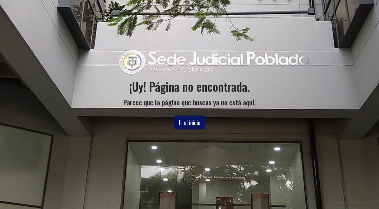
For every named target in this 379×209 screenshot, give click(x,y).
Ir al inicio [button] (189, 122)
